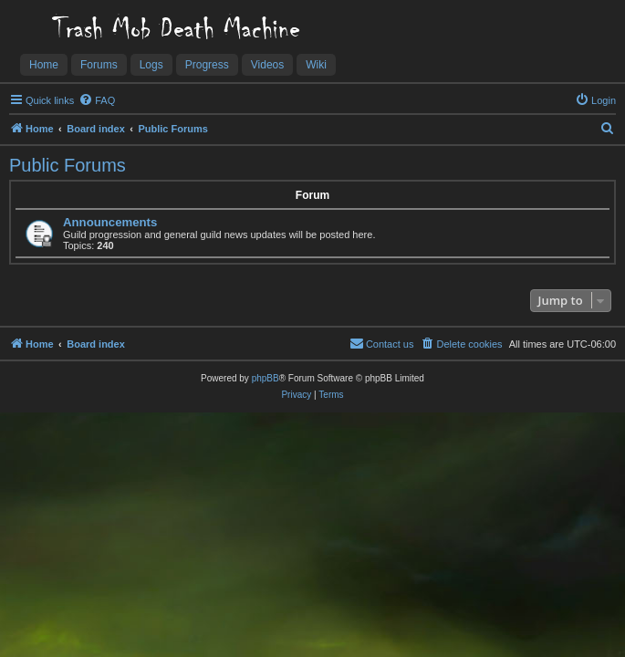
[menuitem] (96, 100)
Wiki (316, 64)
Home (43, 64)
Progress (207, 64)
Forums (99, 64)
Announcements (110, 222)
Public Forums (67, 165)
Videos (267, 64)
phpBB (265, 378)
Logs (151, 64)
